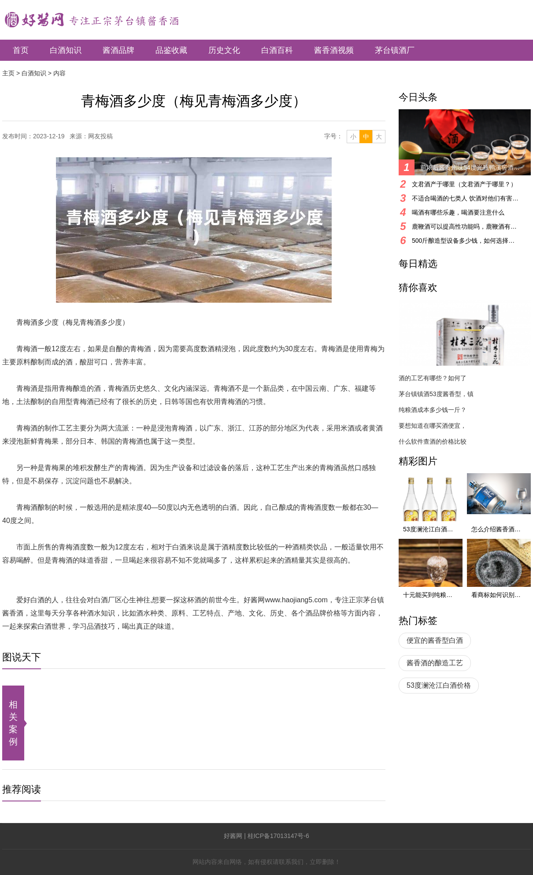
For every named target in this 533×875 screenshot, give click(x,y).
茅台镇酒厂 (395, 50)
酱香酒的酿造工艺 (435, 663)
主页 (8, 73)
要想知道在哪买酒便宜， (432, 425)
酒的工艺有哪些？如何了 (432, 378)
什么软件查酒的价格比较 (432, 441)
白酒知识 (65, 50)
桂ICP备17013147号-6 (278, 835)
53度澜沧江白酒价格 (439, 685)
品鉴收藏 (171, 50)
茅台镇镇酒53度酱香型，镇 (436, 393)
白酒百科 (277, 50)
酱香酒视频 (334, 50)
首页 (21, 50)
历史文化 (224, 50)
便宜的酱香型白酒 (435, 640)
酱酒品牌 (118, 50)
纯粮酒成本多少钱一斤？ (432, 409)
